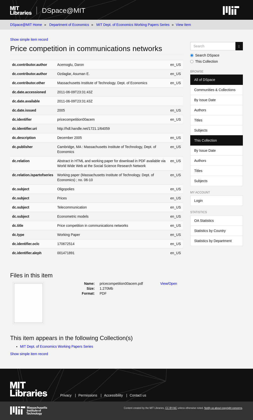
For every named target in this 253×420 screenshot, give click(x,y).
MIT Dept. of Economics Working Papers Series (132, 25)
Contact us (138, 395)
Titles (198, 120)
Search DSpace (204, 55)
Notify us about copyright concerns (223, 408)
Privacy (66, 395)
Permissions (87, 395)
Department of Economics (69, 25)
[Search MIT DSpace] (212, 46)
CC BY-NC (171, 408)
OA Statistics (204, 221)
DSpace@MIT (63, 10)
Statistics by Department (213, 241)
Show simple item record (29, 39)
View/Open (168, 284)
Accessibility (113, 395)
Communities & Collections (214, 90)
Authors (200, 110)
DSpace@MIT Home (26, 25)
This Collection (204, 61)
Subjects (201, 130)
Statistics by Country (210, 231)
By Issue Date (205, 100)
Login (198, 201)
